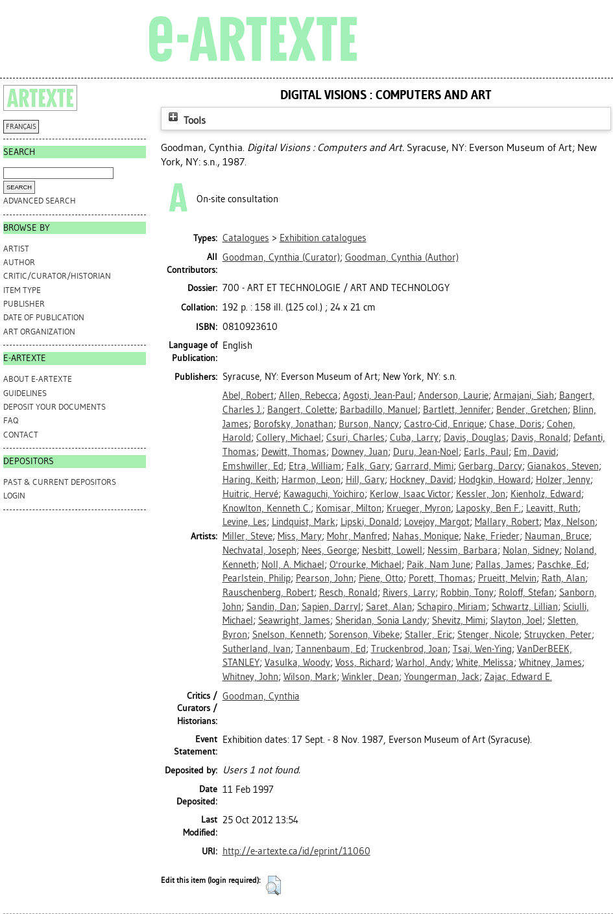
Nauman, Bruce (557, 536)
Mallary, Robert (507, 522)
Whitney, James (550, 662)
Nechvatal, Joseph (259, 550)
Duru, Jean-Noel (426, 452)
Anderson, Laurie (453, 395)
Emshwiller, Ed (252, 466)
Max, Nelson (569, 522)
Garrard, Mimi (424, 466)
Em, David (535, 452)
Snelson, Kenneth (288, 634)
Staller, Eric (428, 634)
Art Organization (39, 331)
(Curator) (281, 257)
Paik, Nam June (438, 564)
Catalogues (245, 238)
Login (14, 495)
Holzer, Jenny (563, 480)
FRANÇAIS (21, 127)
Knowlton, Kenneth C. (266, 508)
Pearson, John (325, 578)
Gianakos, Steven (563, 466)
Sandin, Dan (271, 607)
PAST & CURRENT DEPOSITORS (59, 482)
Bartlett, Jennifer (457, 410)
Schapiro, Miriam (452, 607)
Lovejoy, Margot (437, 522)
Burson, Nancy (369, 424)
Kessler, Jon (480, 494)
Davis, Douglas (475, 437)
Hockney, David (421, 480)
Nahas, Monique (425, 536)
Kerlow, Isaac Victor (410, 494)
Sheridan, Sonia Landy (381, 620)
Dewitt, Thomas (293, 452)
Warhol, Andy (423, 662)
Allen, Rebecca (308, 395)
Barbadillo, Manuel (379, 410)
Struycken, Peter (558, 634)
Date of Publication (43, 317)
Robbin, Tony (467, 592)
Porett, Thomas (441, 578)
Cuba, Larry (414, 437)
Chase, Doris (515, 424)
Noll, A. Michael (292, 564)
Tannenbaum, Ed (331, 649)
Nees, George (329, 550)
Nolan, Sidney (531, 550)
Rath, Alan (563, 578)
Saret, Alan (389, 607)
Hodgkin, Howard (495, 480)
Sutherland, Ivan (256, 649)
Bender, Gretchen (532, 410)
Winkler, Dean (370, 677)
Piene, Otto (381, 578)
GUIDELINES (25, 393)
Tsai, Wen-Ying (482, 649)
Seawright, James (294, 620)
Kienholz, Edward (546, 494)
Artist (16, 248)
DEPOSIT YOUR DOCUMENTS (54, 407)
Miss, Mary (300, 536)
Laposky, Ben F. (488, 508)
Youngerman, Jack (441, 677)
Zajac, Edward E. (518, 677)
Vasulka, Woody (297, 662)
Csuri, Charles (355, 437)
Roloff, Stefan (526, 592)
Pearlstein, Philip (256, 578)
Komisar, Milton (348, 508)
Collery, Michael (288, 437)
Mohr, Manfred (357, 536)
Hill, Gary (365, 480)
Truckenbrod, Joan (409, 649)
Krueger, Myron (419, 508)
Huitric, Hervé (250, 494)
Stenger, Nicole (488, 634)
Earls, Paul (486, 452)
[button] (273, 885)
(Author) (402, 257)
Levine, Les (244, 522)
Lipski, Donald (370, 522)
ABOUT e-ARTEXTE (37, 379)
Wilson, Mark (310, 677)
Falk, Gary (368, 466)
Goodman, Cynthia (261, 696)
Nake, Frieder (492, 536)
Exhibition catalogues (323, 238)
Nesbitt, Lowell (392, 550)
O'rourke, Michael (366, 564)
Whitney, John (250, 677)
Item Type (22, 290)
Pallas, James (503, 564)
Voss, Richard (363, 662)
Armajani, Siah (524, 395)
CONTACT (20, 434)
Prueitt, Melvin (507, 578)
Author (19, 262)
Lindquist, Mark (303, 522)
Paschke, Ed (561, 564)
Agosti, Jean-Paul (378, 395)
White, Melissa (485, 662)
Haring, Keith (249, 480)
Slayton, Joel (516, 620)
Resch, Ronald (348, 592)
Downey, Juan (359, 452)
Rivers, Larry (409, 592)
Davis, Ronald (539, 437)
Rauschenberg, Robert (268, 592)
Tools (185, 120)
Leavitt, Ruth (552, 508)
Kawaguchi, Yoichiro (324, 494)
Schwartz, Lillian (525, 607)
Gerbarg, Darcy (490, 466)
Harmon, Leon (311, 480)
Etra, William (315, 466)
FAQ (10, 420)
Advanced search (39, 200)
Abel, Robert (248, 395)
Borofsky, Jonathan (293, 424)
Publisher (24, 304)
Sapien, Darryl (331, 607)
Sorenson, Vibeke (364, 634)
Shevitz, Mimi (458, 620)
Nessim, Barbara (462, 550)
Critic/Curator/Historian (57, 276)
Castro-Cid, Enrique (444, 424)
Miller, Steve (247, 536)
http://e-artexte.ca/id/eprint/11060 (296, 851)
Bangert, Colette (301, 410)
